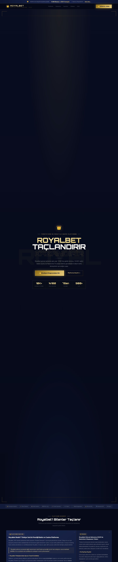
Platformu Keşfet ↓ (74, 273)
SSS (78, 6)
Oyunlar (65, 6)
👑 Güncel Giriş (103, 6)
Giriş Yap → (88, 1)
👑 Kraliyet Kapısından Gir (49, 273)
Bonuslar (58, 6)
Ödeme (72, 6)
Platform (50, 6)
